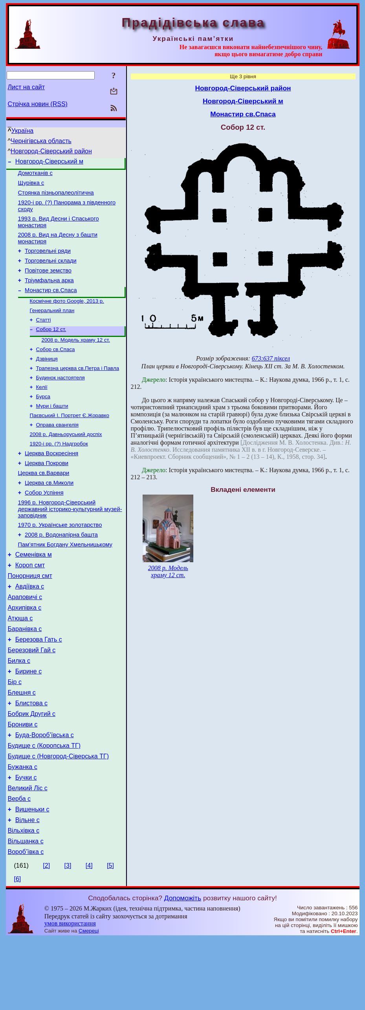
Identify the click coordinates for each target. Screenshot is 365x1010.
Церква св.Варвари (44, 503)
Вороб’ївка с (26, 923)
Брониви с (23, 781)
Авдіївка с (29, 628)
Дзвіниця (47, 378)
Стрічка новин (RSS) (38, 104)
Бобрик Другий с (32, 770)
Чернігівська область (41, 141)
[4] (89, 937)
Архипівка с (25, 652)
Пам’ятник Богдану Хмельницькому (65, 582)
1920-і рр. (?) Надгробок (59, 470)
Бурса (43, 419)
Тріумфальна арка (49, 293)
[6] (17, 950)
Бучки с (26, 840)
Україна (22, 130)
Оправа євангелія (57, 450)
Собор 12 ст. (51, 347)
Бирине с (28, 722)
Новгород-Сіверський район (51, 151)
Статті (43, 336)
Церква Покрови (46, 492)
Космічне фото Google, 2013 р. (67, 316)
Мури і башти (52, 429)
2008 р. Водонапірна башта (61, 571)
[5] (110, 937)
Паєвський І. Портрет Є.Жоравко (69, 440)
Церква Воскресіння (51, 481)
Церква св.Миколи (49, 514)
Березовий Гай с (32, 699)
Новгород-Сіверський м (49, 162)
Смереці (89, 1002)
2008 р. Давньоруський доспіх (66, 460)
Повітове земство (48, 282)
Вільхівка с (24, 899)
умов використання (70, 995)
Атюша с (20, 663)
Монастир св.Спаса (51, 304)
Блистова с (31, 758)
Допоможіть (182, 969)
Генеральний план (52, 326)
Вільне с (27, 888)
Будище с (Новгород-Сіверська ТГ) (58, 817)
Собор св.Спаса (55, 368)
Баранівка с (25, 675)
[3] (68, 937)
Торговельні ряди (48, 260)
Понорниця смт (30, 616)
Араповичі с (25, 640)
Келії (42, 409)
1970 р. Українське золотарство (60, 560)
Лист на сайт (26, 87)
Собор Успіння (44, 525)
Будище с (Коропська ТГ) (44, 805)
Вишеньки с (32, 876)
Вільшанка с (26, 911)
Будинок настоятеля (60, 399)
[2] (46, 937)
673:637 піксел (271, 358)
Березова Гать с (38, 687)
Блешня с (22, 746)
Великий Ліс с (28, 852)
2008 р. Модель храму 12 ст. (76, 358)
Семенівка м (33, 593)
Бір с (15, 734)
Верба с (19, 864)
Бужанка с (22, 829)
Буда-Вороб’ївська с (44, 793)
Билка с (19, 711)
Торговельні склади (51, 271)
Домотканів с (35, 175)
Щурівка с (31, 186)
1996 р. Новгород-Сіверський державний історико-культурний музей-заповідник (70, 542)
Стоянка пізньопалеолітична (56, 197)
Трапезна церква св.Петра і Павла (77, 389)
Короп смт (30, 605)
